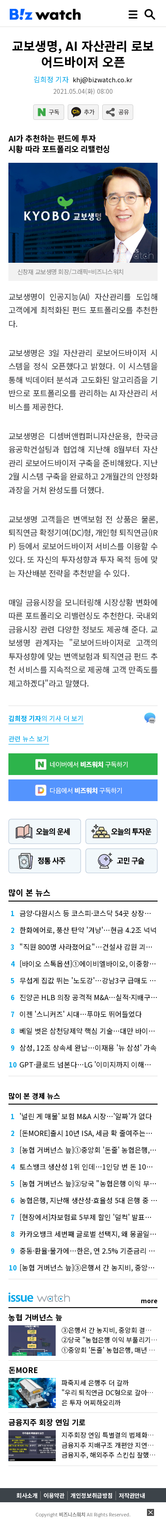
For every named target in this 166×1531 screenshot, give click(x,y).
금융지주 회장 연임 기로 (47, 1421)
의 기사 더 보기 (46, 718)
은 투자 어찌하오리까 (91, 1402)
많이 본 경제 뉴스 (34, 1095)
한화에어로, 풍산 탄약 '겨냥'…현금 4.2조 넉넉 (88, 930)
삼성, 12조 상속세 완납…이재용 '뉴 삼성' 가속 (88, 1047)
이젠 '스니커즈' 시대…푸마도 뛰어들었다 (80, 1014)
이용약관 (54, 1495)
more (149, 1300)
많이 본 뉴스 (29, 892)
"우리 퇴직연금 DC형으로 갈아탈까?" (114, 1392)
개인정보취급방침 (91, 1495)
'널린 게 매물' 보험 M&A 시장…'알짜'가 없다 (85, 1116)
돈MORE (23, 1369)
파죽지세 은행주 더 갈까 (95, 1382)
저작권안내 (132, 1495)
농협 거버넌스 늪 (35, 1317)
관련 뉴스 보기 (28, 738)
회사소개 (27, 1495)
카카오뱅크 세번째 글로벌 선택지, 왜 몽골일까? (89, 1233)
